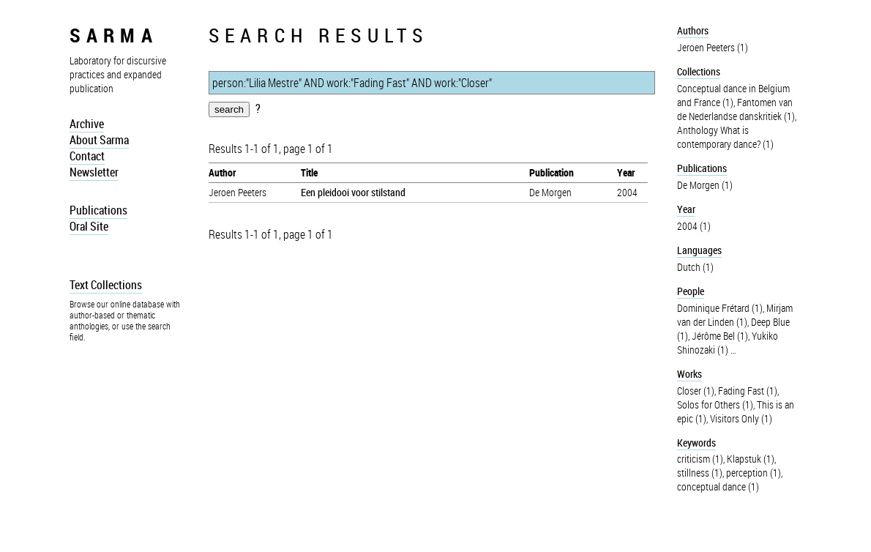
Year (626, 172)
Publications (98, 210)
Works (689, 374)
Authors (693, 30)
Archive (87, 124)
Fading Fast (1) (747, 391)
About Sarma (99, 140)
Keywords (696, 443)
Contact (87, 156)
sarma (114, 34)
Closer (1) (695, 391)
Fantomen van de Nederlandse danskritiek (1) (736, 109)
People (690, 291)
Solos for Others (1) (715, 404)
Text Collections (106, 285)
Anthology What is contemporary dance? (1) (725, 137)
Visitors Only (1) (741, 418)
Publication (551, 172)
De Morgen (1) (705, 185)
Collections (698, 71)
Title (309, 172)
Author (222, 172)
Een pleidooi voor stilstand (353, 192)
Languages (699, 250)
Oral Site (89, 226)
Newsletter (94, 172)
